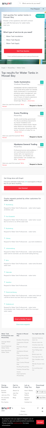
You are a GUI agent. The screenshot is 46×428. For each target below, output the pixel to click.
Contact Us (28, 402)
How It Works (28, 390)
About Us (16, 390)
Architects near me (38, 347)
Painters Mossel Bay (23, 369)
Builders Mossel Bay (23, 340)
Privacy (23, 411)
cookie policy (17, 423)
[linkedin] (42, 411)
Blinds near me (36, 354)
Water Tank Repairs (13, 40)
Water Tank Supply (12, 43)
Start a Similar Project (23, 319)
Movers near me (37, 342)
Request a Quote (36, 105)
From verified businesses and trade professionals (23, 56)
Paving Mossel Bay (22, 355)
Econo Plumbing (21, 113)
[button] (43, 9)
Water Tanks (21, 68)
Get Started (23, 188)
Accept (40, 422)
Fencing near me (37, 357)
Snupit (3, 68)
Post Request (35, 9)
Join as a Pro (5, 395)
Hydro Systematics (22, 82)
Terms (23, 408)
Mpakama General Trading (25, 144)
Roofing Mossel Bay (23, 367)
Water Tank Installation (14, 36)
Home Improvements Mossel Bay (21, 373)
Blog (14, 397)
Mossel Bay (11, 68)
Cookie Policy (23, 414)
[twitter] (42, 408)
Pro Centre (4, 402)
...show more (31, 101)
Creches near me (37, 345)
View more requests (23, 324)
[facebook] (38, 408)
